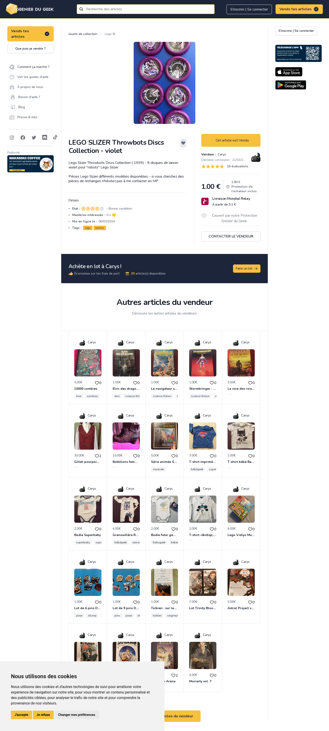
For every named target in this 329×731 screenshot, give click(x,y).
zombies (92, 396)
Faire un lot (247, 268)
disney (92, 615)
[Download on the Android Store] (290, 85)
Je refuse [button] (43, 715)
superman (215, 469)
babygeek (159, 542)
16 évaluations (237, 166)
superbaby (83, 542)
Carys (221, 154)
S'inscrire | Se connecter (249, 9)
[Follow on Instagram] (12, 137)
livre (78, 396)
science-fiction (134, 396)
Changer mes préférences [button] (76, 715)
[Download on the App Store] (288, 71)
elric (117, 396)
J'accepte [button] (21, 715)
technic (99, 228)
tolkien (157, 615)
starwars (138, 542)
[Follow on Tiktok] (55, 137)
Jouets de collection (83, 34)
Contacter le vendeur (231, 236)
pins (117, 615)
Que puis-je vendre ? (30, 48)
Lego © (110, 34)
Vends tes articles (299, 9)
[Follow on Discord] (44, 137)
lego (88, 228)
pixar (79, 615)
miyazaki (158, 469)
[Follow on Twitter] (33, 137)
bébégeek (197, 469)
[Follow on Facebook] (23, 137)
